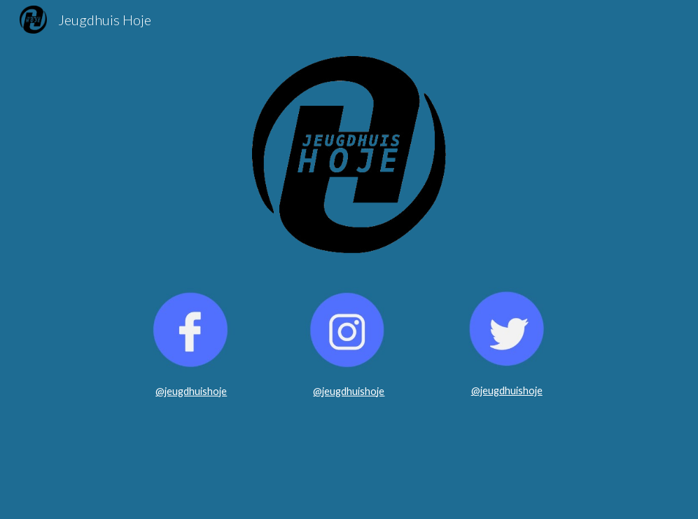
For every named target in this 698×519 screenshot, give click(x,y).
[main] (191, 391)
